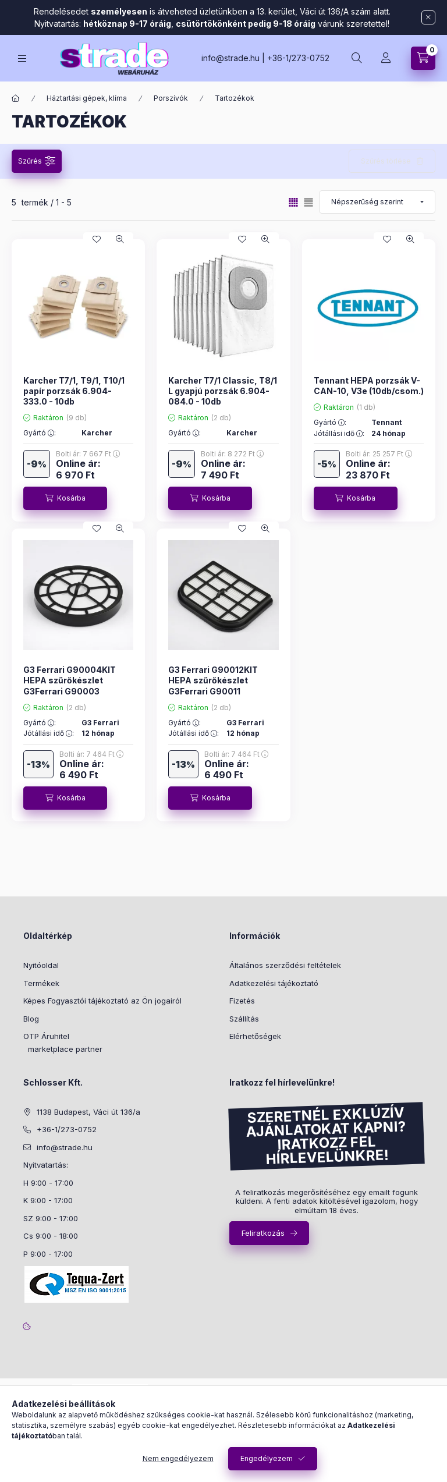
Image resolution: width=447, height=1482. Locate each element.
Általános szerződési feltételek (285, 965)
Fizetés (242, 1000)
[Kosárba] (65, 498)
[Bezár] (428, 17)
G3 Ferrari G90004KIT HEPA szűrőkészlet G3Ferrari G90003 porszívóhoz (69, 686)
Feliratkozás (263, 1233)
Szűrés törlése (386, 161)
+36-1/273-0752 (298, 58)
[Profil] (386, 58)
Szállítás (244, 1018)
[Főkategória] (16, 98)
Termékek (41, 983)
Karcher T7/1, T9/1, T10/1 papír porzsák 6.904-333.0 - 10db (74, 390)
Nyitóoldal (41, 965)
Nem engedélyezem (178, 1458)
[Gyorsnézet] (120, 239)
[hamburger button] (22, 58)
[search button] (356, 58)
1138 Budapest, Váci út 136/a (88, 1111)
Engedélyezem (266, 1458)
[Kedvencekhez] (96, 239)
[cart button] (423, 58)
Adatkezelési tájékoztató (273, 983)
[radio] (308, 202)
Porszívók (171, 98)
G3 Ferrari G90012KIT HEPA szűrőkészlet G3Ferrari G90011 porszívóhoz (213, 686)
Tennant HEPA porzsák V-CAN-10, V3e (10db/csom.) (369, 385)
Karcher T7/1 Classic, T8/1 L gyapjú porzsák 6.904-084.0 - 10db (222, 390)
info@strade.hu (230, 58)
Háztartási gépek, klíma (87, 98)
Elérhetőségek (255, 1036)
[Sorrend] (377, 202)
